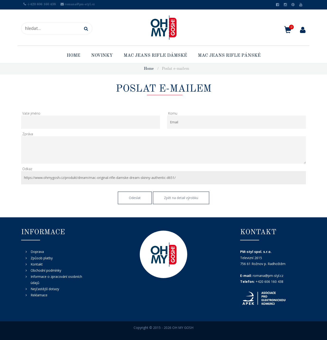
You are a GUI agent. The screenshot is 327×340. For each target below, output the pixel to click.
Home (73, 55)
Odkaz (27, 169)
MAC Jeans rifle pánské (229, 55)
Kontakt (37, 264)
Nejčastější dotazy (45, 289)
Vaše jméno (31, 113)
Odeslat (135, 198)
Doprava (37, 251)
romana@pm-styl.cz (80, 4)
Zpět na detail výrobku (181, 198)
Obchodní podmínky (46, 270)
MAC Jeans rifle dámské (155, 55)
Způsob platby (42, 258)
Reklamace (39, 295)
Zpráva (27, 134)
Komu (172, 113)
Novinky (102, 55)
